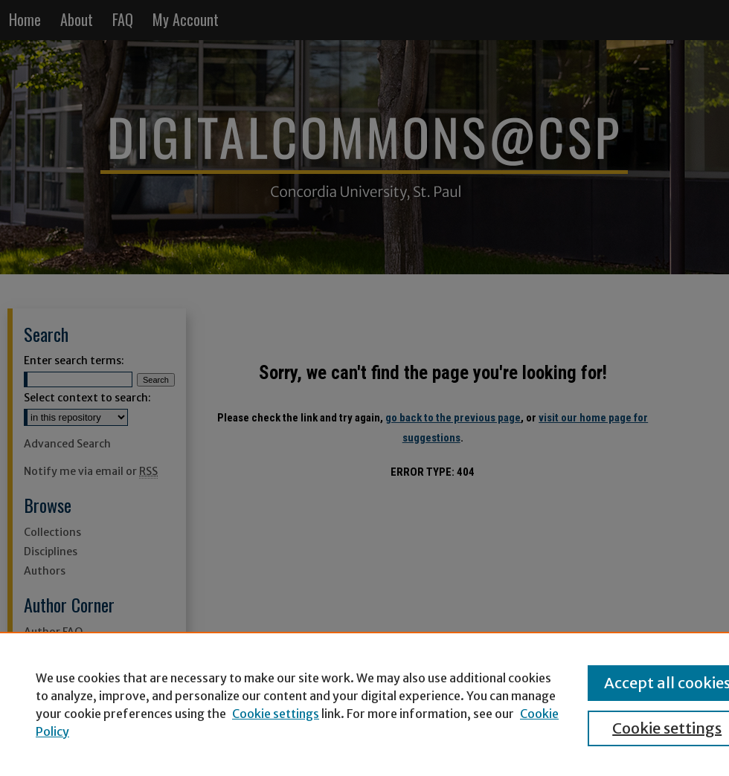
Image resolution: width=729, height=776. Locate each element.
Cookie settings (275, 713)
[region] (364, 704)
